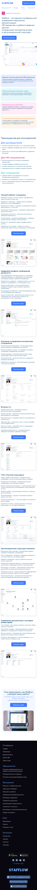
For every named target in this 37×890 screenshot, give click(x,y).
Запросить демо (28, 3)
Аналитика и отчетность (10, 806)
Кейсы (23, 8)
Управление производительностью (13, 795)
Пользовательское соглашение (12, 774)
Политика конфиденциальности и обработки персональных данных (13, 770)
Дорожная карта (8, 755)
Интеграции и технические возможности (15, 809)
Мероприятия (7, 821)
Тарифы (15, 8)
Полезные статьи (8, 827)
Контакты (6, 842)
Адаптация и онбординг (10, 789)
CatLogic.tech (6, 836)
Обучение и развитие (9, 792)
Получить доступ (9, 38)
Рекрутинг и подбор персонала (12, 786)
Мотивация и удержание (10, 798)
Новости (5, 824)
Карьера (5, 839)
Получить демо (18, 233)
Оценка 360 (6, 758)
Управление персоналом (10, 801)
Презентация (7, 760)
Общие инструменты (9, 812)
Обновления (6, 752)
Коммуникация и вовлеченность (12, 803)
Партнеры (6, 845)
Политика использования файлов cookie (15, 777)
